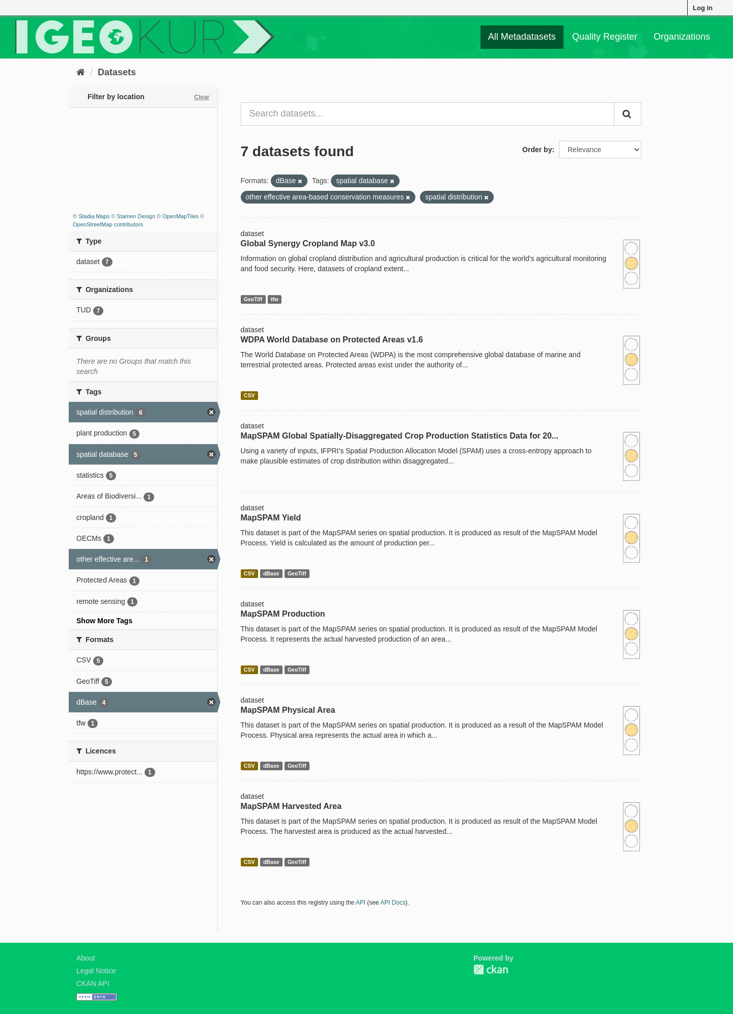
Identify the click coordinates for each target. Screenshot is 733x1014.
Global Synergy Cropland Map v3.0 (308, 243)
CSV (249, 395)
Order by (537, 150)
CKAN (490, 969)
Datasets (117, 72)
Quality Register (604, 37)
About (85, 958)
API (360, 902)
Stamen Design (136, 216)
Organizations (682, 37)
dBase (271, 573)
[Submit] (627, 114)
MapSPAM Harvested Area (291, 806)
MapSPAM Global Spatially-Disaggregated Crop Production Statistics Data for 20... (400, 435)
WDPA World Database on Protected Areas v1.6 (332, 339)
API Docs (393, 902)
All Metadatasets (522, 37)
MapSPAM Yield (271, 517)
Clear (201, 97)
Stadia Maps (93, 216)
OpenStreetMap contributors (108, 224)
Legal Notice (96, 971)
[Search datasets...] (428, 114)
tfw (274, 299)
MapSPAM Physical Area (288, 710)
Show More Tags (104, 621)
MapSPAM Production (283, 614)
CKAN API (92, 983)
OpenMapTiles (180, 216)
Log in (703, 8)
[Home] (80, 72)
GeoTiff (253, 299)
